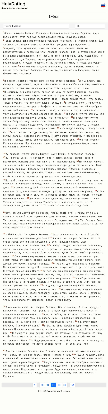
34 (64, 390)
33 (59, 390)
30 (42, 390)
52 (73, 390)
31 (48, 390)
